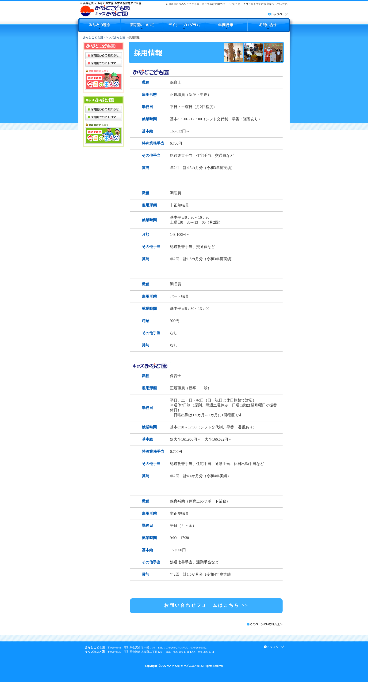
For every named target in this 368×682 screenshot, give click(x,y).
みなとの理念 (99, 25)
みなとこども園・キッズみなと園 (104, 37)
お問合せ (268, 25)
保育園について (142, 25)
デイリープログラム (184, 25)
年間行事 (226, 25)
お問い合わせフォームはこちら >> (206, 605)
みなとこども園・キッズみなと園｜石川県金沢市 (110, 9)
